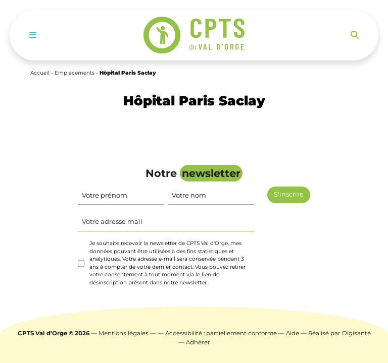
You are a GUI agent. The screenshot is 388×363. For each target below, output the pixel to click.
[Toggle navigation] (32, 35)
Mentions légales (124, 333)
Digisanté (356, 333)
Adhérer (198, 342)
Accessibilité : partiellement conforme (221, 333)
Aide (292, 333)
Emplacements (74, 73)
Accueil (40, 73)
